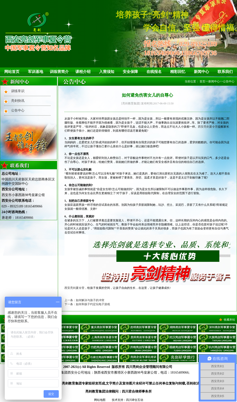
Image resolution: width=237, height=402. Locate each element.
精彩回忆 (177, 72)
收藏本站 (229, 319)
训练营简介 (59, 72)
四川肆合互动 (134, 400)
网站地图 (99, 400)
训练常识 (17, 91)
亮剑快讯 (17, 101)
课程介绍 (83, 72)
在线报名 (154, 72)
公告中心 (17, 110)
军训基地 (35, 72)
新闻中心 (201, 72)
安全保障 (130, 72)
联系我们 (225, 72)
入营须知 (106, 72)
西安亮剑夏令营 (208, 126)
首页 (202, 81)
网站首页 (11, 72)
